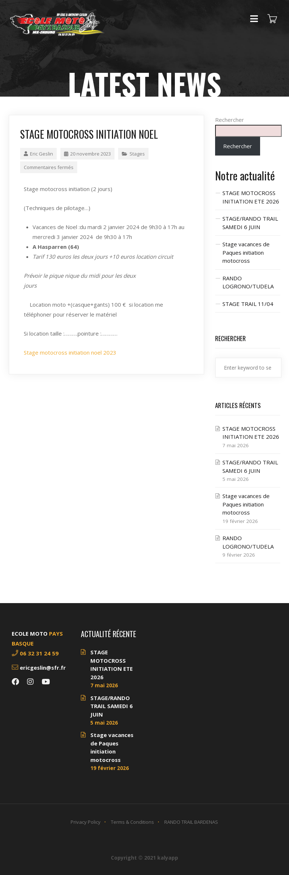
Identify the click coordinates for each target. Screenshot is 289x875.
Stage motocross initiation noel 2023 (70, 352)
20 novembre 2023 (87, 153)
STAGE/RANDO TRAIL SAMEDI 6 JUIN (111, 706)
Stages (137, 153)
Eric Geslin (38, 153)
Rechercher (229, 119)
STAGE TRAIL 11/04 (247, 303)
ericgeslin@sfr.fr (43, 667)
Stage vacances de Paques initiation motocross (246, 252)
